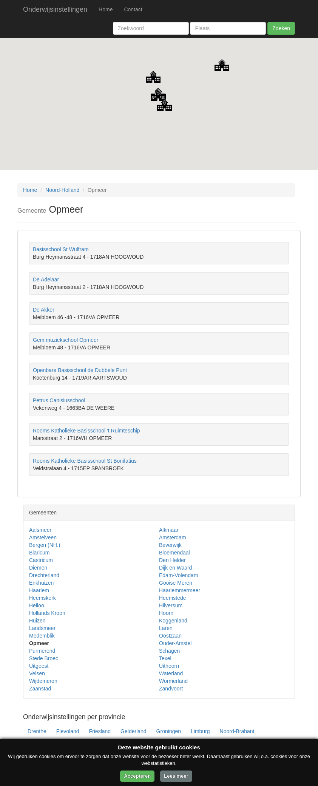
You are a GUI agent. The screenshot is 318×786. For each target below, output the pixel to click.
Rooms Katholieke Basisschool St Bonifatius (85, 461)
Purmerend (42, 651)
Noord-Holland (62, 190)
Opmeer (39, 643)
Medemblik (42, 636)
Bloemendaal (174, 553)
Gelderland (133, 731)
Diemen (38, 568)
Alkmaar (168, 530)
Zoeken (281, 28)
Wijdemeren (43, 681)
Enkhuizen (41, 583)
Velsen (37, 673)
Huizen (37, 621)
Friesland (100, 731)
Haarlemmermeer (179, 590)
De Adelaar (46, 279)
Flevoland (67, 731)
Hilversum (170, 605)
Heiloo (36, 605)
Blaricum (39, 553)
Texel (165, 658)
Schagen (169, 651)
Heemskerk (42, 598)
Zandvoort (171, 689)
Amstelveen (43, 537)
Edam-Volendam (178, 575)
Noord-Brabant (237, 731)
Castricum (41, 560)
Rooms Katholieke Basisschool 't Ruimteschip (86, 431)
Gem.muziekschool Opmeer (66, 340)
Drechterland (44, 575)
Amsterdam (172, 537)
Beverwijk (170, 545)
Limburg (200, 731)
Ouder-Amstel (175, 643)
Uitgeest (38, 666)
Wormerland (173, 681)
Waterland (171, 673)
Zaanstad (40, 689)
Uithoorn (169, 666)
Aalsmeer (40, 530)
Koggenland (173, 621)
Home (106, 9)
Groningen (168, 731)
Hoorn (166, 613)
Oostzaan (170, 636)
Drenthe (37, 731)
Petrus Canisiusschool (59, 400)
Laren (166, 628)
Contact (133, 9)
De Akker (43, 310)
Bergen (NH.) (44, 545)
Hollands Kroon (47, 613)
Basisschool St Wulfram (61, 249)
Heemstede (172, 598)
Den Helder (172, 560)
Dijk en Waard (175, 568)
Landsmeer (42, 628)
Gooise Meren (175, 583)
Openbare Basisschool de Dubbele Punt (80, 370)
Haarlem (39, 590)
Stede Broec (43, 658)
